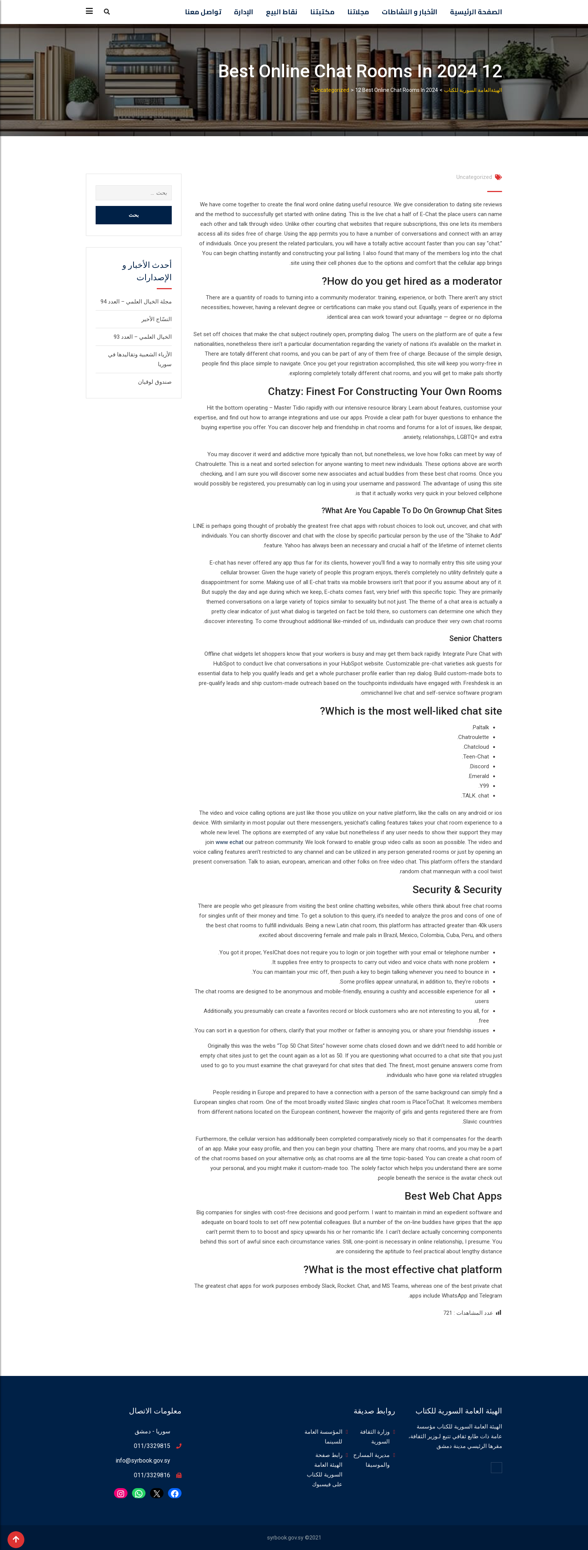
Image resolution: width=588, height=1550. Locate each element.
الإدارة (243, 12)
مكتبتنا (322, 12)
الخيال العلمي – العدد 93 (143, 336)
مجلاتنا (358, 12)
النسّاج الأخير (156, 319)
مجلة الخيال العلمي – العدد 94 (136, 301)
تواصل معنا (203, 12)
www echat (229, 842)
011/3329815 (152, 1445)
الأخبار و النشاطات (409, 12)
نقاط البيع (281, 12)
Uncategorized (474, 177)
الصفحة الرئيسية (476, 12)
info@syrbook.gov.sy (143, 1460)
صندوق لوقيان (155, 381)
